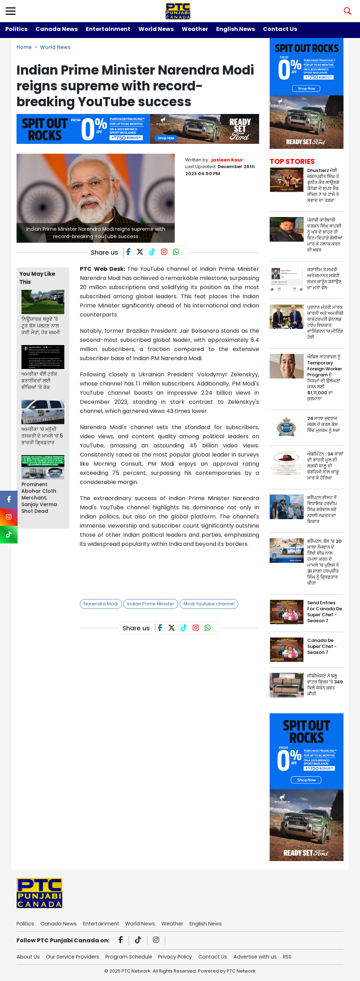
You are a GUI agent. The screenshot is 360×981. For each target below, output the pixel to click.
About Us (28, 957)
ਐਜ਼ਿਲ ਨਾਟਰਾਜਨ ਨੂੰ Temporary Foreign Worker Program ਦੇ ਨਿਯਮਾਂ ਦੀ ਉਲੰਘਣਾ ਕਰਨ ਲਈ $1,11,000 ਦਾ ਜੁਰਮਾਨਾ (324, 377)
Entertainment (108, 29)
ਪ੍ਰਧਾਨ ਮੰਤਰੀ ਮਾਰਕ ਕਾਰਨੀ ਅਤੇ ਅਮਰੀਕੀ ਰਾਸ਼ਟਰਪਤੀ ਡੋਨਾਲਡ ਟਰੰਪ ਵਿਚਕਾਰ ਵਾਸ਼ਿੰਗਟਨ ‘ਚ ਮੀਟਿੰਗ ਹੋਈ (325, 322)
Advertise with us (264, 957)
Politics (16, 29)
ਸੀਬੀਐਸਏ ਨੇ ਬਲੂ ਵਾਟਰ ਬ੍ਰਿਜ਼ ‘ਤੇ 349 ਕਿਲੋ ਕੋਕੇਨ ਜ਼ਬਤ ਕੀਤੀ (325, 685)
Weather (195, 29)
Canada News (57, 29)
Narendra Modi (101, 603)
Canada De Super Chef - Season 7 (322, 646)
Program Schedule (133, 957)
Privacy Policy (180, 957)
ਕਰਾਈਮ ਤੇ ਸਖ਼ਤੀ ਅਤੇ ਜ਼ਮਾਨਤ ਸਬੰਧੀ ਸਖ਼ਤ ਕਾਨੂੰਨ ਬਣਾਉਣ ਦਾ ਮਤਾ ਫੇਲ (324, 278)
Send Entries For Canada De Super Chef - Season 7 (324, 611)
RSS (297, 957)
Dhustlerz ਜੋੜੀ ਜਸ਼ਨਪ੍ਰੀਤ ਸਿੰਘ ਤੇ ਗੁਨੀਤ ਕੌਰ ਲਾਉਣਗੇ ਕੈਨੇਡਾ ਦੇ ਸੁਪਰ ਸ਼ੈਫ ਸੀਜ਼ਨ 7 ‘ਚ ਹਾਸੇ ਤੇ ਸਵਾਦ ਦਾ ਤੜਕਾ (323, 185)
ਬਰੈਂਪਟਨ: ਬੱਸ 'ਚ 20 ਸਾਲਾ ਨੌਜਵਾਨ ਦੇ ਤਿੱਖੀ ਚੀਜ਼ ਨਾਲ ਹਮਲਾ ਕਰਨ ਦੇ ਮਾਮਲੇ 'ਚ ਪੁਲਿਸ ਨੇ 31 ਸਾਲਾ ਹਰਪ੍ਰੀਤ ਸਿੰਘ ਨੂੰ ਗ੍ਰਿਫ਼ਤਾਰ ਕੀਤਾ (324, 562)
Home (24, 47)
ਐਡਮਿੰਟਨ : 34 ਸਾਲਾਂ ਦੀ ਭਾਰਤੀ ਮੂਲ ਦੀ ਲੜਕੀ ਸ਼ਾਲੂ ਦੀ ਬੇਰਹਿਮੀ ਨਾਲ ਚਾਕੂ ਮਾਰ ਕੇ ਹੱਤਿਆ (325, 466)
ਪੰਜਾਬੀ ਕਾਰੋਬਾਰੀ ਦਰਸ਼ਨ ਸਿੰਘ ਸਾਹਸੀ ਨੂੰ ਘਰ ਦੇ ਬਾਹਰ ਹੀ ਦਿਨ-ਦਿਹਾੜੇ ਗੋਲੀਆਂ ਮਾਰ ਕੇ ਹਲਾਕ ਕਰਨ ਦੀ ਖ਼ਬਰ (324, 235)
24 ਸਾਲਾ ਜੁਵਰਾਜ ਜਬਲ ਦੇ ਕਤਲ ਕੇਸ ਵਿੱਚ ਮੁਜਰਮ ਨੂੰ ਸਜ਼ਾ (323, 424)
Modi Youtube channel (209, 603)
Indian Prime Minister (150, 603)
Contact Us (280, 29)
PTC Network (241, 971)
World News (156, 29)
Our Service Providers (74, 957)
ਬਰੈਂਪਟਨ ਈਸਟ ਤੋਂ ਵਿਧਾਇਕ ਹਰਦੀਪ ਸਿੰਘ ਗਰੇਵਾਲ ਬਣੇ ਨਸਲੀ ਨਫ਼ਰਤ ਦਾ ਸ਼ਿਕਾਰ (322, 509)
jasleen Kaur (227, 160)
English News (235, 29)
